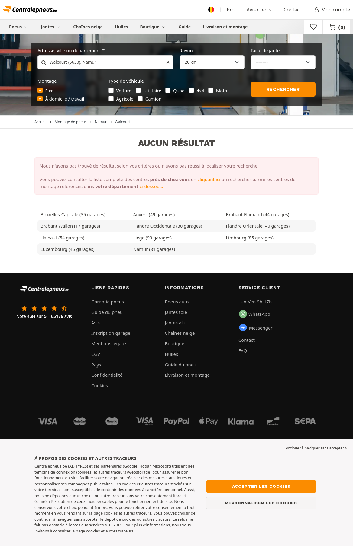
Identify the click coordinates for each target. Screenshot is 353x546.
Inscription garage (110, 333)
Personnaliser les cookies (261, 502)
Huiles (121, 27)
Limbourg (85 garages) (250, 238)
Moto (221, 91)
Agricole (125, 99)
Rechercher (283, 89)
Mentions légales (109, 343)
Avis (95, 323)
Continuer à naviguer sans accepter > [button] (315, 448)
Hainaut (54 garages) (62, 238)
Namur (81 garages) (154, 249)
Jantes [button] (51, 27)
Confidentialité (106, 375)
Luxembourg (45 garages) (67, 249)
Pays (96, 365)
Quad (179, 91)
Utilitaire (152, 91)
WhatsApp (254, 314)
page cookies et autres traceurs (122, 513)
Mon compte (331, 9)
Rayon (186, 50)
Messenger (255, 327)
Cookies (99, 385)
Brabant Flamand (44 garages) (257, 214)
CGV (95, 354)
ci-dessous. (151, 186)
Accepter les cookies (261, 486)
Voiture (123, 91)
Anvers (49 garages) (154, 214)
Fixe (49, 91)
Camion (153, 99)
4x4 (200, 91)
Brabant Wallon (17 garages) (70, 226)
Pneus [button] (19, 27)
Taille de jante (265, 50)
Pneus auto (177, 302)
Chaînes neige (88, 27)
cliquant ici (208, 179)
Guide (185, 27)
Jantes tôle (176, 312)
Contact (292, 9)
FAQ (242, 350)
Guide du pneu (107, 312)
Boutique (153, 27)
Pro (231, 9)
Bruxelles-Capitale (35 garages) (72, 214)
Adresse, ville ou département (69, 50)
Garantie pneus (107, 302)
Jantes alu (175, 323)
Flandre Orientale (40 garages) (258, 226)
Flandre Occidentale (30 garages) (167, 226)
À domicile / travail (64, 99)
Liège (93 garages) (152, 238)
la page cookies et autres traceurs (103, 531)
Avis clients (259, 9)
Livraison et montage (225, 27)
